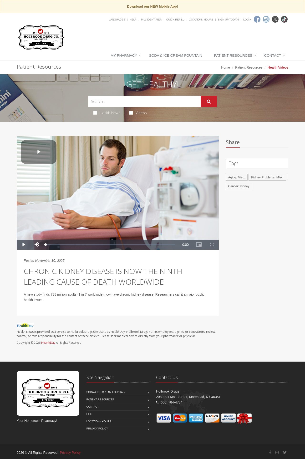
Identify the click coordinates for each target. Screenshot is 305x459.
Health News (106, 112)
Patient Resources (233, 55)
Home (225, 67)
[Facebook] (257, 19)
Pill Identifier (151, 19)
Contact (272, 55)
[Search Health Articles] (144, 101)
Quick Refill (175, 19)
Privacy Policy (97, 428)
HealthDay (48, 343)
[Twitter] (275, 19)
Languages (117, 19)
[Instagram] (266, 19)
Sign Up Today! (228, 19)
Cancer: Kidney (238, 186)
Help (133, 19)
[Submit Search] (209, 101)
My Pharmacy (124, 55)
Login (247, 19)
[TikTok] (284, 19)
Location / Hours (200, 19)
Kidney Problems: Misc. (267, 177)
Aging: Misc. (236, 177)
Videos (138, 112)
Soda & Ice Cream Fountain (175, 55)
